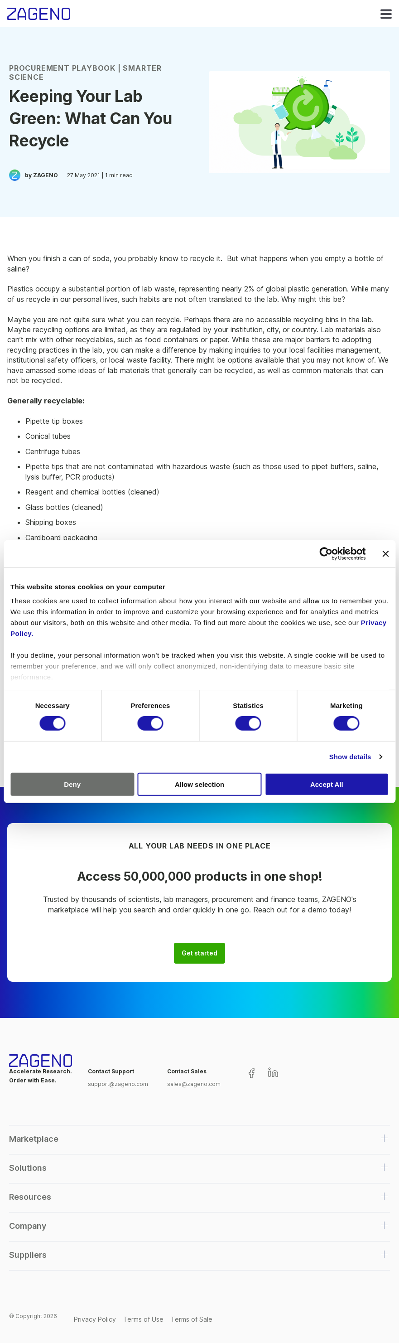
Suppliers (28, 1255)
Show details (350, 757)
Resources (30, 1197)
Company (27, 1226)
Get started (199, 953)
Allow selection (199, 784)
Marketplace (33, 1139)
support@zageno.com (118, 1084)
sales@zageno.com (194, 1084)
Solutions (28, 1168)
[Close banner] (385, 553)
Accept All (326, 784)
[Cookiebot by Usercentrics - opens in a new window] (325, 553)
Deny (72, 784)
